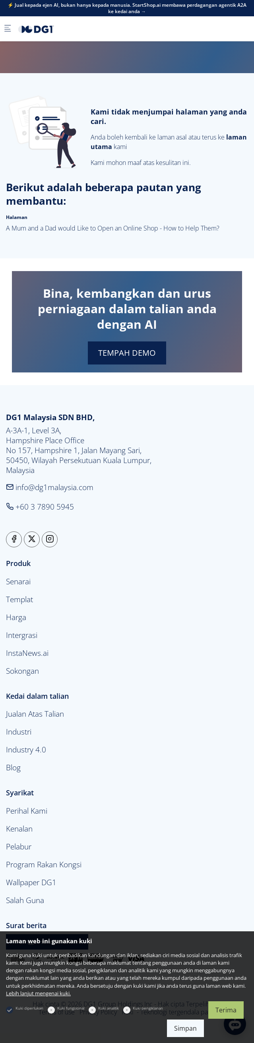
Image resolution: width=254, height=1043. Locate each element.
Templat (19, 599)
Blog (13, 767)
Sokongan (22, 670)
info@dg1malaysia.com (49, 487)
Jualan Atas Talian (35, 713)
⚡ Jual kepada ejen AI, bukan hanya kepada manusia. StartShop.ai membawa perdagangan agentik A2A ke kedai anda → (127, 8)
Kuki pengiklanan (148, 1008)
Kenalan (19, 828)
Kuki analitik (108, 1008)
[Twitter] (32, 539)
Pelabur (18, 846)
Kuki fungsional (70, 1008)
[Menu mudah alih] (7, 28)
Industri (18, 731)
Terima (226, 1010)
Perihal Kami (26, 810)
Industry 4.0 (26, 749)
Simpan (185, 1028)
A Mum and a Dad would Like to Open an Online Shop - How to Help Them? (112, 228)
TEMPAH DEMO (127, 352)
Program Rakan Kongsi (43, 864)
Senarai (18, 581)
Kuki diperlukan (29, 1008)
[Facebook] (14, 539)
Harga (16, 617)
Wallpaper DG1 (31, 882)
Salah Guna (25, 900)
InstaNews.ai (27, 653)
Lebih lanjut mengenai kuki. (38, 993)
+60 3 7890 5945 (40, 506)
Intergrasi (21, 635)
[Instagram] (50, 539)
